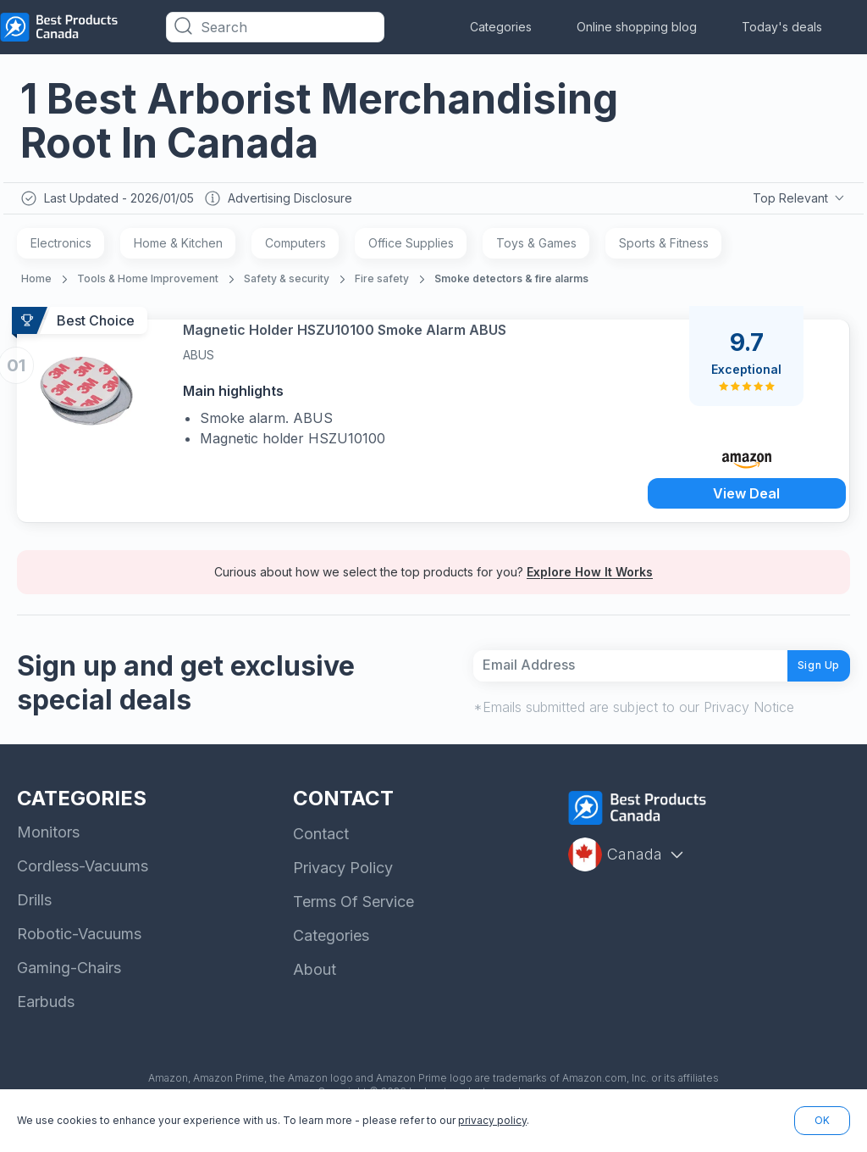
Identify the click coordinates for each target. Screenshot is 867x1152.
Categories (501, 26)
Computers (295, 247)
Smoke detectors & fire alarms (511, 282)
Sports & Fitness (664, 247)
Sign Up (806, 677)
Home (36, 282)
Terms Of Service (353, 921)
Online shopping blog (637, 26)
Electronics (60, 247)
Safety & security (286, 282)
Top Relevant (797, 200)
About (314, 989)
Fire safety (382, 282)
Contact (321, 853)
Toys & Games (536, 247)
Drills (34, 919)
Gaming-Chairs (69, 987)
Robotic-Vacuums (79, 953)
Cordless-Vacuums (82, 885)
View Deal (746, 495)
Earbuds (46, 1021)
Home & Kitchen (178, 247)
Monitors (48, 851)
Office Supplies (411, 247)
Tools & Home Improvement (147, 282)
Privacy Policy (343, 887)
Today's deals (782, 26)
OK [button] (822, 1120)
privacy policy (492, 1120)
